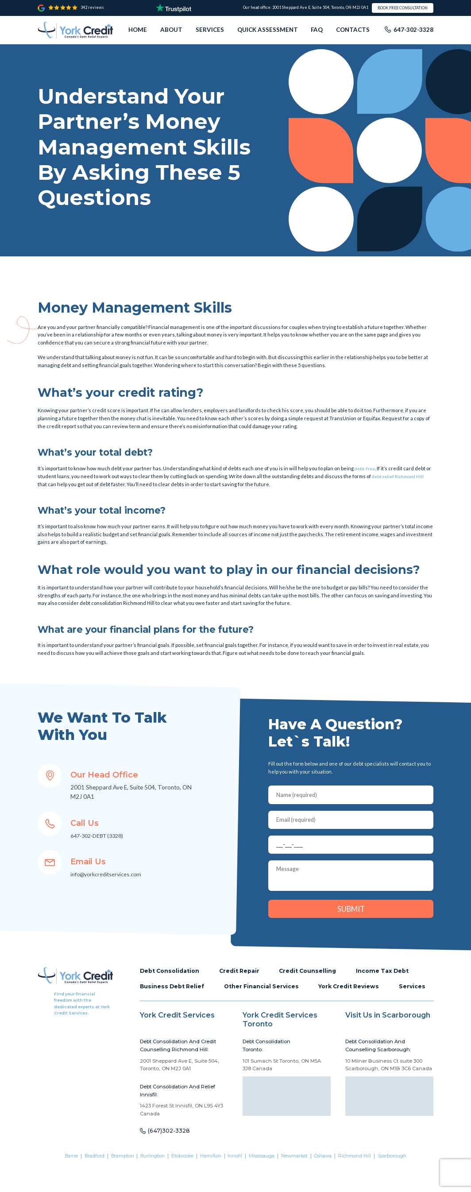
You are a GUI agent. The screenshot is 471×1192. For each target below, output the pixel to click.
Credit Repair (245, 979)
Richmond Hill (364, 1182)
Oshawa (330, 1182)
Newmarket (300, 1182)
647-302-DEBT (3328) (100, 835)
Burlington (147, 1182)
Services (210, 29)
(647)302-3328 (171, 1157)
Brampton (114, 1182)
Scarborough (404, 1182)
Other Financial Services (267, 995)
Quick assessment (267, 29)
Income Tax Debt (395, 979)
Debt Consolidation (172, 979)
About (171, 29)
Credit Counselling (317, 979)
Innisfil (235, 1182)
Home (137, 29)
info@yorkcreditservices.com (108, 874)
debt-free (366, 468)
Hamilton (209, 1182)
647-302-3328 (413, 29)
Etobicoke (179, 1182)
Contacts (353, 29)
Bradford (84, 1182)
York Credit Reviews (359, 995)
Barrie (58, 1182)
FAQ (317, 29)
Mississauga (264, 1182)
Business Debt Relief (174, 995)
